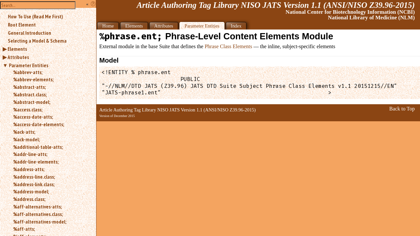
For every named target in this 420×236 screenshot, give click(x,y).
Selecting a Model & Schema (37, 40)
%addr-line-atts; (30, 154)
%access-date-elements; (38, 124)
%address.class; (29, 199)
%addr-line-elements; (35, 161)
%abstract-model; (31, 102)
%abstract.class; (30, 94)
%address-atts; (28, 169)
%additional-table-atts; (38, 147)
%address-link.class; (33, 184)
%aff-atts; (24, 229)
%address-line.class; (34, 176)
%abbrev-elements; (33, 79)
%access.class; (27, 109)
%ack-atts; (24, 131)
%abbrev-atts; (27, 72)
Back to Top (402, 108)
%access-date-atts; (33, 116)
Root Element (22, 24)
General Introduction (29, 33)
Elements (17, 49)
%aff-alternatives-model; (39, 221)
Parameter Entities (28, 65)
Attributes (18, 57)
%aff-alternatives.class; (38, 214)
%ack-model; (26, 139)
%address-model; (31, 191)
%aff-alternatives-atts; (37, 206)
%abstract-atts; (29, 87)
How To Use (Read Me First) (35, 16)
